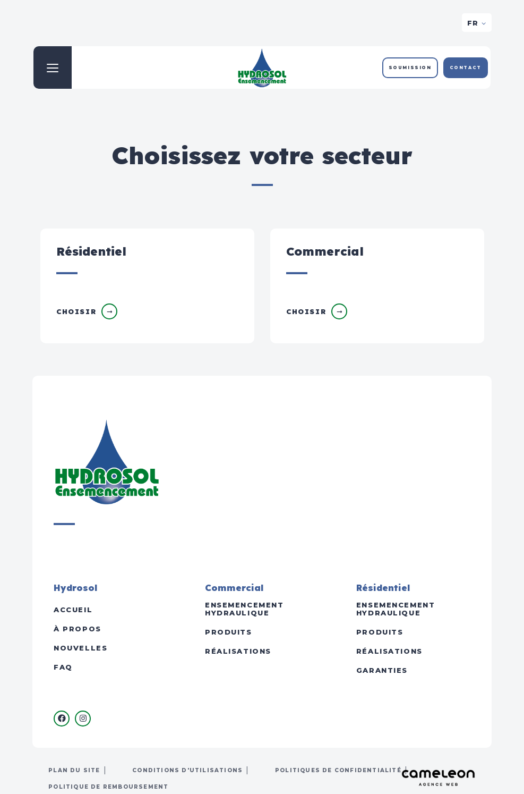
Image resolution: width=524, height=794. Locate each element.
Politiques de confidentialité (338, 770)
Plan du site (74, 770)
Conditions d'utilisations (187, 770)
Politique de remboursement (108, 786)
